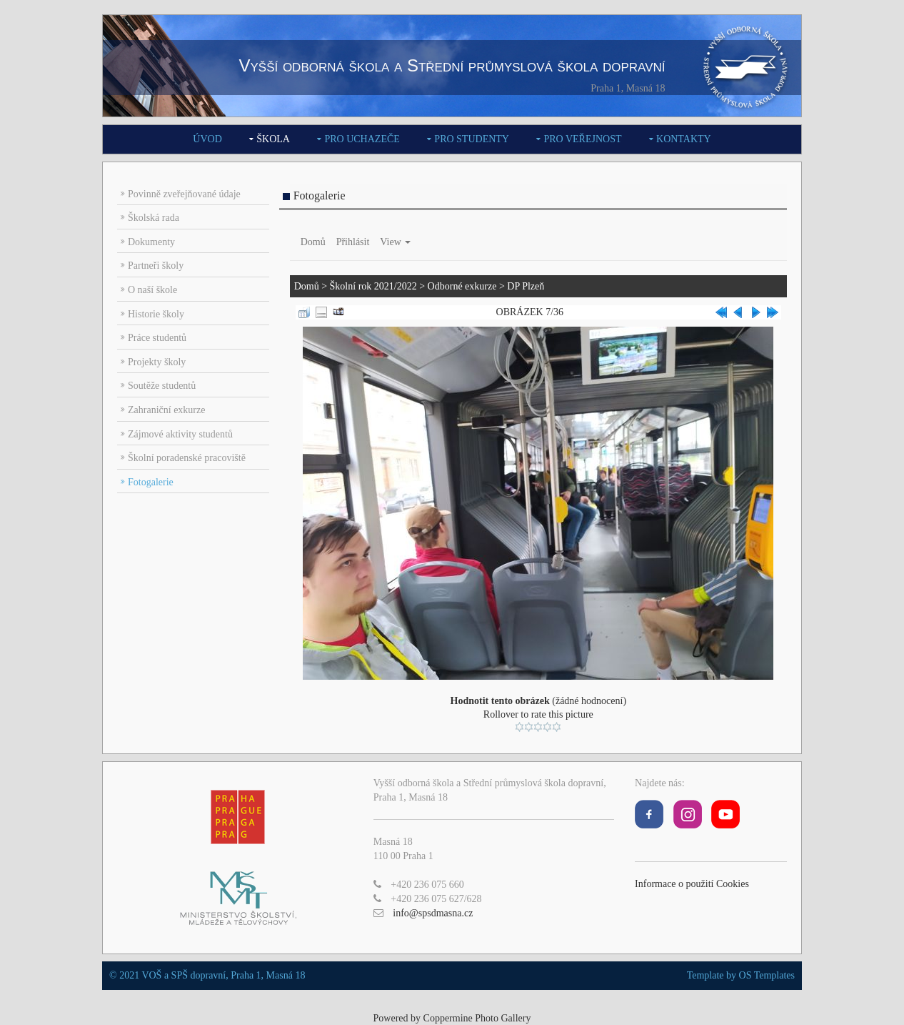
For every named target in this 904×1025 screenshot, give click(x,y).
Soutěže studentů (162, 385)
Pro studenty (471, 139)
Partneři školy (156, 265)
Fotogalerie (151, 482)
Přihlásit (353, 242)
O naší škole (152, 289)
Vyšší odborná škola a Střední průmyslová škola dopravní (451, 65)
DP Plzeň (525, 286)
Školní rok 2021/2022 (373, 286)
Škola (273, 139)
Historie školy (156, 314)
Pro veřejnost (582, 139)
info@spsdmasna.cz (433, 913)
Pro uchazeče (361, 139)
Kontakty (683, 139)
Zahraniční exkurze (166, 410)
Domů (313, 242)
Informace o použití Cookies (692, 883)
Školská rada (153, 217)
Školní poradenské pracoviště (187, 457)
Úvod (207, 139)
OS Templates (767, 975)
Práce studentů (157, 337)
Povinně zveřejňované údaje (184, 194)
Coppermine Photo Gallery (477, 1018)
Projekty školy (157, 362)
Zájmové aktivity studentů (180, 434)
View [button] (395, 242)
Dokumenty (151, 242)
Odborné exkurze (462, 286)
